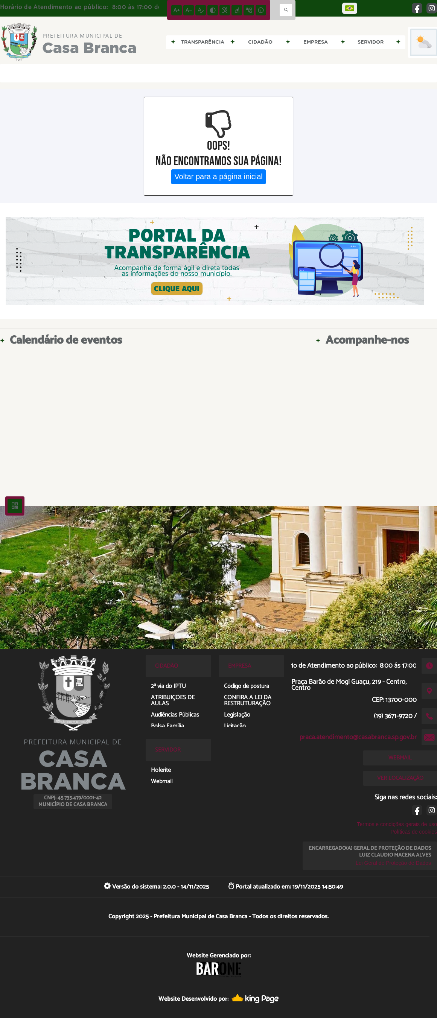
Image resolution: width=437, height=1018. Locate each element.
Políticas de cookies (413, 832)
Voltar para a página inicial (218, 176)
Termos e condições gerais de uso (397, 824)
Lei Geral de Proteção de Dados (393, 863)
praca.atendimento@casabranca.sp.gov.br (358, 737)
